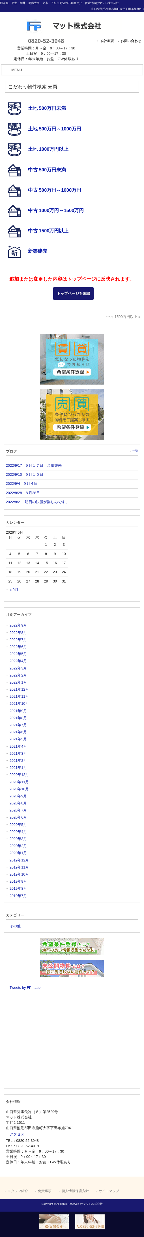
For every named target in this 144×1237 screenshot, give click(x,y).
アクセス (17, 1134)
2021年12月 (19, 689)
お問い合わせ (131, 41)
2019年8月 (18, 888)
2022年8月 (18, 633)
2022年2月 (18, 675)
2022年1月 (18, 682)
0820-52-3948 (46, 41)
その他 (15, 926)
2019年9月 (18, 881)
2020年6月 (18, 817)
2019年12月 (19, 860)
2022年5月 (18, 654)
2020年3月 (18, 839)
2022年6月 (18, 647)
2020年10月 (19, 789)
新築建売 (37, 251)
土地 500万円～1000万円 (54, 129)
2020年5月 (18, 825)
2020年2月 (18, 846)
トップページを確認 (73, 293)
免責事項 (44, 1191)
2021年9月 (18, 711)
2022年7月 (18, 640)
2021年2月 (18, 760)
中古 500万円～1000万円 (54, 190)
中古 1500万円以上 (48, 230)
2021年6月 (18, 732)
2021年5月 (18, 739)
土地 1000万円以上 (48, 149)
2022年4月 (18, 661)
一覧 (135, 450)
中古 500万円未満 (47, 169)
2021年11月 (19, 696)
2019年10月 (19, 874)
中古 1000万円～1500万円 (56, 210)
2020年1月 (18, 853)
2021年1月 (18, 767)
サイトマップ (109, 1191)
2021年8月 (18, 718)
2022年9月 (18, 625)
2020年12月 (19, 775)
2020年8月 (18, 803)
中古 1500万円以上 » (123, 317)
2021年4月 (18, 746)
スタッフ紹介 (18, 1191)
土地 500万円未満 (47, 108)
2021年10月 (19, 703)
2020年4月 (18, 832)
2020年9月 (18, 796)
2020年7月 (18, 810)
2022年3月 (18, 668)
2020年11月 (19, 782)
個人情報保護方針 (75, 1191)
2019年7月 (18, 896)
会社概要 (107, 41)
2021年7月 (18, 725)
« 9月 (14, 590)
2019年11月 (19, 867)
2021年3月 (18, 753)
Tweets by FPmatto (25, 987)
